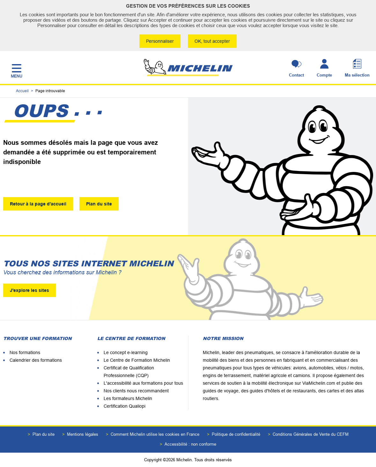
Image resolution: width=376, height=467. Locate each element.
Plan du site (99, 203)
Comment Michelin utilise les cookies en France (155, 434)
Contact (296, 75)
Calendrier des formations (36, 360)
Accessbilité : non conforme (190, 444)
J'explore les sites (29, 290)
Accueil (22, 91)
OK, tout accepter (212, 41)
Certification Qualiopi (124, 406)
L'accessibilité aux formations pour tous (143, 383)
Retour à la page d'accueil (38, 203)
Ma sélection (357, 75)
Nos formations (25, 352)
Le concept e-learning (126, 352)
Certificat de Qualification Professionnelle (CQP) (129, 371)
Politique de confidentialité (236, 434)
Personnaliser (160, 41)
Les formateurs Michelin (128, 398)
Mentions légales (82, 434)
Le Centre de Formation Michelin (137, 360)
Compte (324, 75)
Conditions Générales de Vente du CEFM (311, 434)
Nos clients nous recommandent (136, 390)
